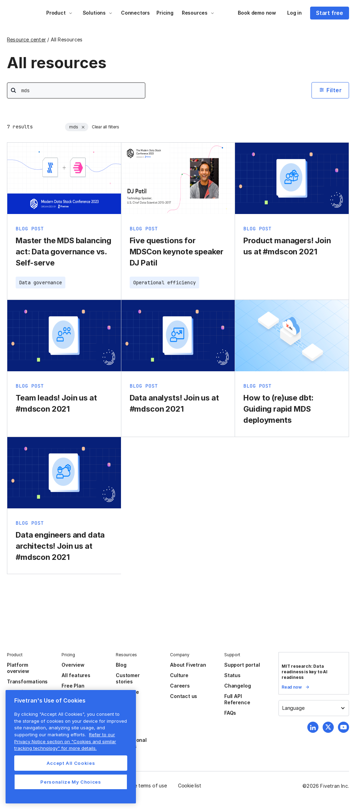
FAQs (230, 713)
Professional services (131, 743)
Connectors (135, 13)
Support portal (242, 665)
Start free (329, 12)
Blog (121, 665)
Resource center (26, 39)
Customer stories (127, 678)
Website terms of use (143, 785)
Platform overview (18, 668)
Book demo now (257, 13)
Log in (294, 13)
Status (232, 675)
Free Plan (73, 686)
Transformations (27, 681)
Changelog (237, 686)
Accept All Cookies (71, 763)
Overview (73, 665)
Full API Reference (237, 699)
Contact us (183, 696)
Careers (180, 686)
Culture (179, 675)
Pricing (164, 13)
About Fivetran (188, 665)
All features (76, 675)
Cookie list (189, 785)
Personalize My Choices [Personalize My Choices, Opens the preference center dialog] (70, 782)
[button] (59, 12)
